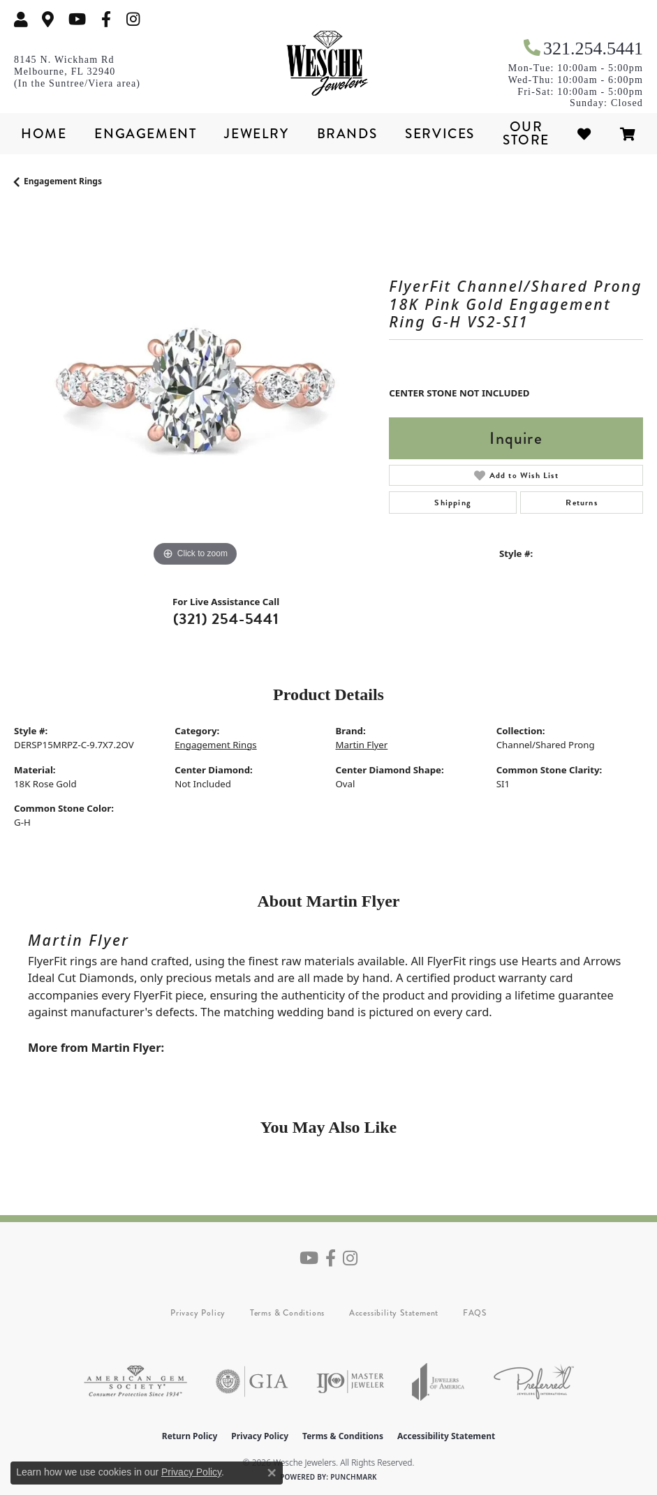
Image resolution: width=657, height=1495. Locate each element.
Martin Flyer (362, 744)
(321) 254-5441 (226, 618)
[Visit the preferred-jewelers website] (534, 1381)
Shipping (452, 502)
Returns (581, 502)
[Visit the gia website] (252, 1381)
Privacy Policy (198, 1313)
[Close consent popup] (271, 1472)
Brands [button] (347, 134)
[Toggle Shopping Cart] (628, 133)
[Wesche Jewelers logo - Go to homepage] (329, 63)
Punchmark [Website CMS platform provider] (353, 1477)
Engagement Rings (63, 181)
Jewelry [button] (256, 134)
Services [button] (440, 134)
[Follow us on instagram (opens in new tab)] (133, 19)
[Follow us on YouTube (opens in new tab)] (77, 19)
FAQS (475, 1313)
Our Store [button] (526, 133)
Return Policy (190, 1436)
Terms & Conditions (287, 1313)
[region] (194, 389)
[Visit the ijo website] (350, 1381)
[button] (21, 19)
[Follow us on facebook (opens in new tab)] (106, 19)
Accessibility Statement (393, 1313)
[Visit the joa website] (438, 1381)
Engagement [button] (145, 134)
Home (43, 134)
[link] (48, 19)
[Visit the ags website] (135, 1381)
